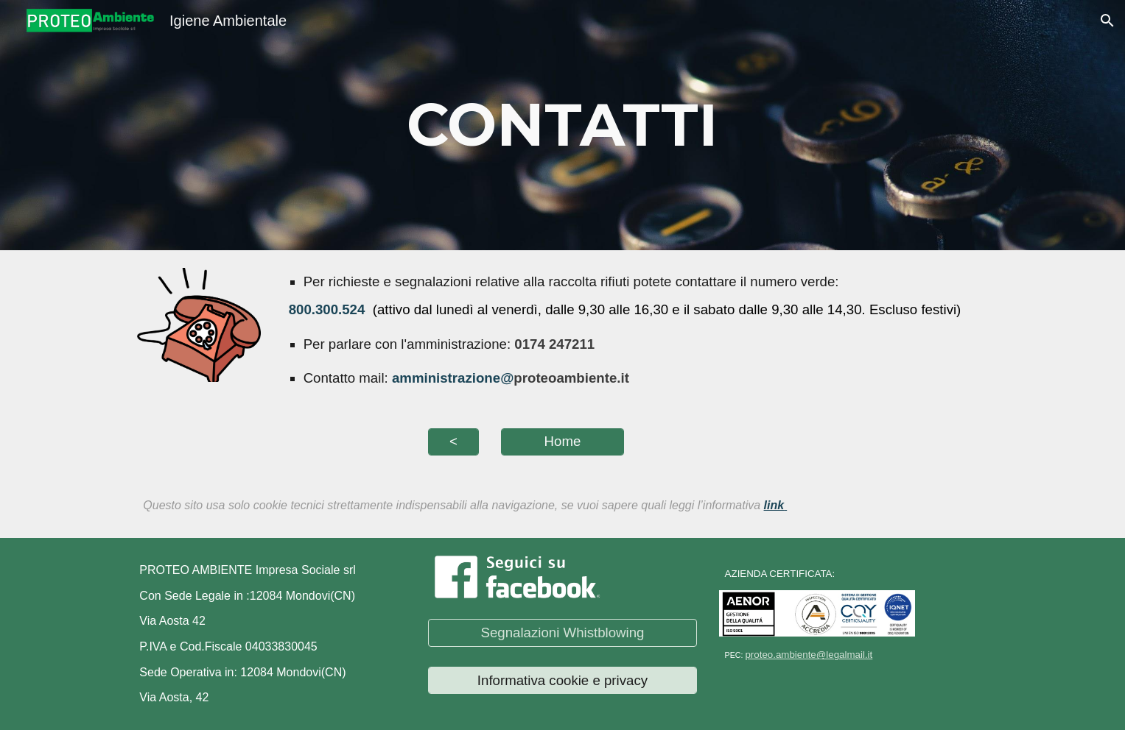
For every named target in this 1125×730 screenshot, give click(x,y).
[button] (1107, 20)
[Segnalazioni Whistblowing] (562, 632)
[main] (563, 125)
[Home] (563, 442)
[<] (453, 442)
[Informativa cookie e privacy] (562, 680)
